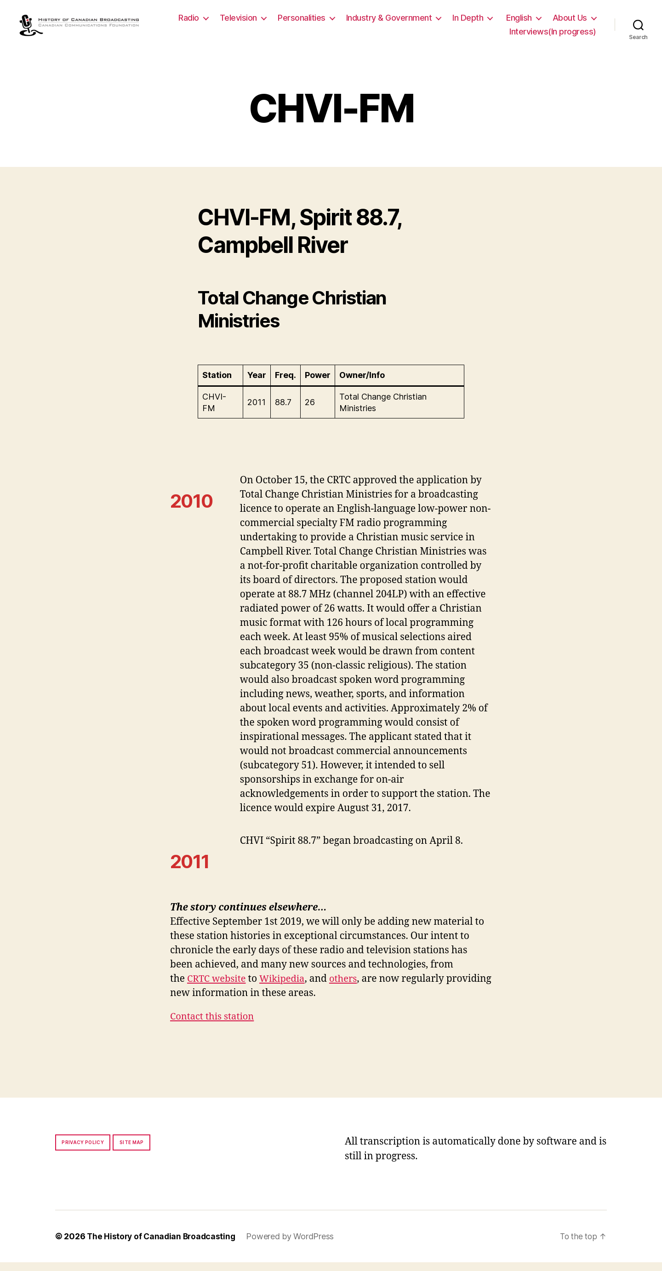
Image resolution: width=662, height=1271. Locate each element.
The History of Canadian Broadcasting (163, 1245)
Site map (132, 1151)
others (348, 987)
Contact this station (214, 1025)
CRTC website (218, 987)
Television (293, 22)
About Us (471, 35)
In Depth (523, 22)
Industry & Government (444, 22)
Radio (244, 22)
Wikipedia (285, 987)
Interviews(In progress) (552, 35)
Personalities (357, 22)
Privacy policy (83, 1151)
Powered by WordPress (294, 1245)
